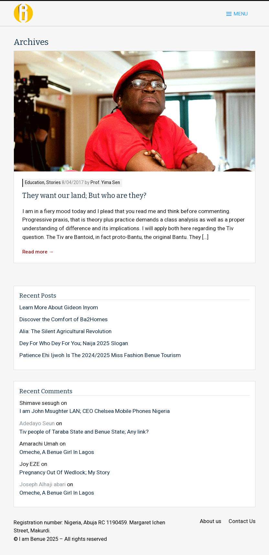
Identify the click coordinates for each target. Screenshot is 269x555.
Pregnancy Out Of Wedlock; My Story (64, 472)
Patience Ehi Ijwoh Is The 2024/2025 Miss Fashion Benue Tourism (100, 355)
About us (210, 521)
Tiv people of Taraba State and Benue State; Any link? (84, 432)
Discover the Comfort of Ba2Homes (63, 319)
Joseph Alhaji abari (42, 484)
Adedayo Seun (37, 423)
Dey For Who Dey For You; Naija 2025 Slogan (73, 343)
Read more (38, 252)
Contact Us (242, 521)
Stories (53, 183)
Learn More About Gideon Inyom (58, 307)
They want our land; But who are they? (84, 195)
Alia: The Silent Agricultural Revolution (65, 331)
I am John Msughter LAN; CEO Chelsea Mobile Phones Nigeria (94, 411)
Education (34, 183)
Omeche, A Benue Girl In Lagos (56, 452)
